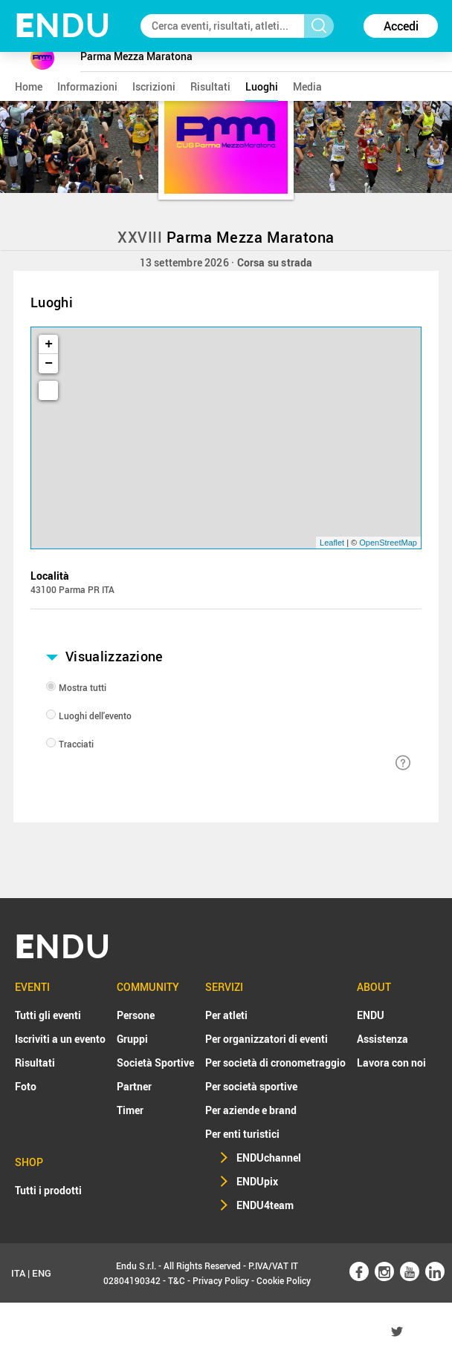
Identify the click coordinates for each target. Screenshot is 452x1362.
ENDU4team (265, 1205)
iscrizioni (153, 86)
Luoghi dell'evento (95, 715)
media (307, 86)
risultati (210, 86)
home (28, 86)
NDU (63, 26)
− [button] (49, 364)
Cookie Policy (283, 1280)
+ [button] (49, 344)
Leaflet (332, 542)
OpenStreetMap (388, 542)
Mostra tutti (82, 687)
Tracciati (76, 744)
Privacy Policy (221, 1280)
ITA (18, 1273)
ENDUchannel (268, 1157)
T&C (176, 1280)
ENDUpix (257, 1181)
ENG (41, 1273)
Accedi (401, 26)
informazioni (87, 86)
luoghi (261, 86)
